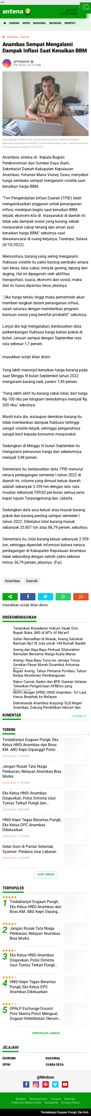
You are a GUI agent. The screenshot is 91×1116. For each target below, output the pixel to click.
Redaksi (21, 1099)
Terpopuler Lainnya (46, 1033)
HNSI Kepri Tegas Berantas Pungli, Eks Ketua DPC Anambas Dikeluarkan (31, 825)
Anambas (12, 581)
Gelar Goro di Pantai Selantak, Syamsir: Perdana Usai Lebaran (29, 849)
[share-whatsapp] (63, 596)
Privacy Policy (70, 1102)
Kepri (26, 23)
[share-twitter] (45, 596)
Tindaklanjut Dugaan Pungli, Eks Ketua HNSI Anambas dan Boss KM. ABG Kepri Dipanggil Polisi (30, 744)
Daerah (14, 23)
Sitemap (69, 1099)
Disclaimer (51, 1102)
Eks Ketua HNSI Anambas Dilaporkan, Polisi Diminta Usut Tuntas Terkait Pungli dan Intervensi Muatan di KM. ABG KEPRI (29, 798)
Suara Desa (55, 1064)
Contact (56, 1099)
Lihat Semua (45, 874)
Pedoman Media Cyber (26, 1102)
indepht (70, 23)
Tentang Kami (38, 1099)
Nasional (39, 23)
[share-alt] (10, 596)
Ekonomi (55, 23)
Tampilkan (79, 716)
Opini (6, 1064)
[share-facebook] (27, 596)
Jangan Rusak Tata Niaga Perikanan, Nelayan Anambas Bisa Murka (31, 771)
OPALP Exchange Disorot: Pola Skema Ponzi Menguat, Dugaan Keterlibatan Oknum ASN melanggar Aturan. (34, 1013)
